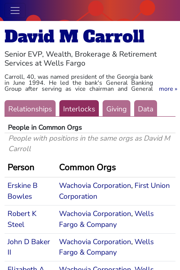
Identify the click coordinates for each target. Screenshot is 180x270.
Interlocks (79, 109)
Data (145, 109)
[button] (168, 89)
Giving (116, 109)
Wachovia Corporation (95, 185)
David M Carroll (74, 36)
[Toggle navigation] (15, 10)
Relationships (30, 109)
